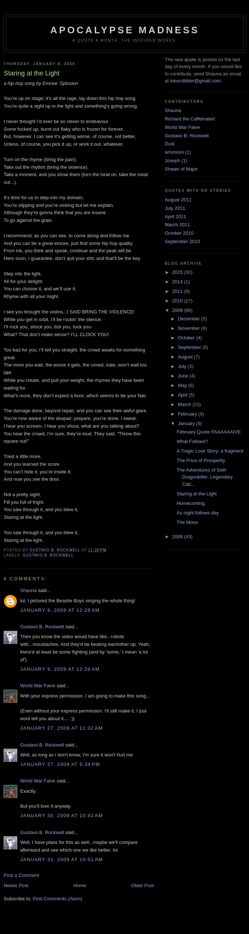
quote (190, 59)
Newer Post (16, 885)
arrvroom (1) (178, 152)
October (187, 338)
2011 (178, 291)
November (189, 328)
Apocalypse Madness (125, 30)
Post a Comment (21, 875)
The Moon (187, 522)
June (184, 376)
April (183, 395)
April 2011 (175, 216)
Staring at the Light (196, 493)
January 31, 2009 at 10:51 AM (61, 859)
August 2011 (178, 199)
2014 (178, 281)
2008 (178, 536)
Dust (170, 143)
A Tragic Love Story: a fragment (209, 451)
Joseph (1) (176, 160)
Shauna (28, 590)
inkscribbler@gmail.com (195, 80)
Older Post (142, 885)
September (190, 347)
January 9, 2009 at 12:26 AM (60, 610)
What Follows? (192, 441)
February (188, 414)
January (187, 423)
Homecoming (190, 503)
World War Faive (37, 685)
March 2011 (177, 224)
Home (80, 885)
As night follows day (197, 513)
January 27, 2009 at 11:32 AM (61, 728)
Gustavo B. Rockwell (48, 555)
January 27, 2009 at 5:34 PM (60, 764)
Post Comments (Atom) (57, 898)
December (189, 318)
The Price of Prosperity (200, 460)
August (186, 357)
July (183, 366)
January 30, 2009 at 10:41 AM (61, 815)
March (185, 404)
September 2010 (182, 241)
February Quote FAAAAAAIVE (208, 432)
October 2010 (179, 233)
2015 (178, 272)
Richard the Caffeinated (190, 119)
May (183, 385)
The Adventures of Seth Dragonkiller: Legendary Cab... (204, 477)
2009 (178, 310)
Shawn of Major (181, 169)
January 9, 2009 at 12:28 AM (60, 669)
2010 (178, 301)
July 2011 (175, 208)
